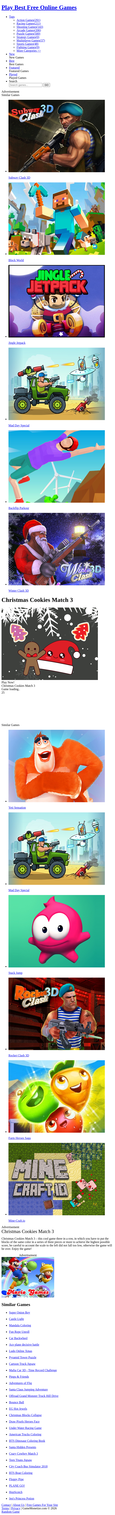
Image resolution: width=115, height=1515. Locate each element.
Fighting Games (28, 47)
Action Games (28, 20)
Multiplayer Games (31, 40)
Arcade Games (29, 30)
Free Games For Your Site (42, 1505)
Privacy (15, 1508)
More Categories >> (29, 50)
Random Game (11, 1511)
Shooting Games (30, 26)
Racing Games (29, 23)
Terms (5, 1508)
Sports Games (27, 43)
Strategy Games (28, 37)
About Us (18, 1505)
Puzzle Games (28, 33)
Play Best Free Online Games (39, 7)
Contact (6, 1505)
